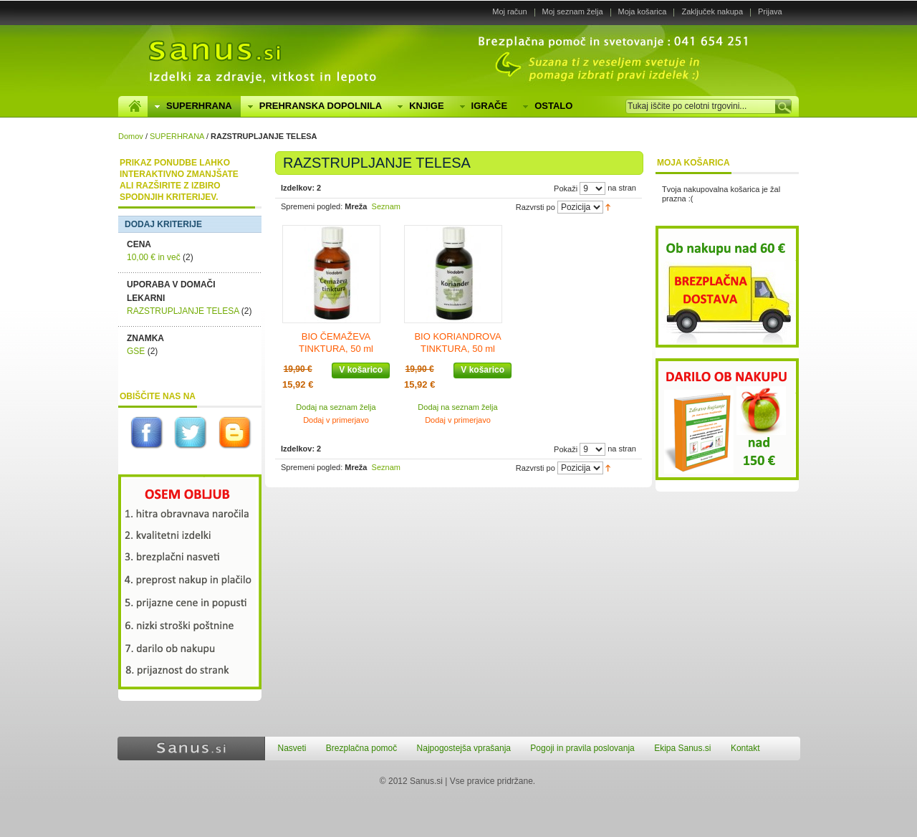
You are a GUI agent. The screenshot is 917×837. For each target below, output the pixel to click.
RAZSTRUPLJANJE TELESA (183, 311)
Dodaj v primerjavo (336, 420)
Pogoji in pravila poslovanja (582, 748)
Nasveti (292, 748)
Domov (130, 136)
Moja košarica (642, 11)
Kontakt (745, 748)
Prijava (770, 11)
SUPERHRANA (177, 136)
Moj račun (509, 11)
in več (154, 257)
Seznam (386, 206)
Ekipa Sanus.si (682, 748)
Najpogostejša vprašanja (464, 748)
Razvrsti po (535, 207)
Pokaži (565, 188)
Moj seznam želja (572, 11)
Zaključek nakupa (712, 11)
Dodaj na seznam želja (335, 407)
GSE (136, 351)
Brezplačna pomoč (361, 748)
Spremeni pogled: (311, 206)
